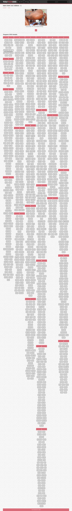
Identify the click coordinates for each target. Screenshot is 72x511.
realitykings (50, 171)
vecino (66, 213)
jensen (38, 98)
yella (66, 356)
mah (44, 309)
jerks (40, 106)
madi (39, 288)
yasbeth (65, 348)
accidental (8, 117)
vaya (65, 208)
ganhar (33, 158)
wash (66, 291)
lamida (42, 203)
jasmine (39, 78)
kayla (39, 176)
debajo (16, 204)
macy (40, 281)
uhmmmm (65, 87)
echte (17, 236)
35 (6, 47)
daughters (17, 186)
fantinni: (32, 109)
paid (49, 55)
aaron (7, 94)
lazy (41, 252)
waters (65, 299)
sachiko (54, 213)
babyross (6, 226)
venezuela (64, 239)
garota (33, 179)
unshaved (61, 151)
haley (32, 234)
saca (50, 213)
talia (65, 68)
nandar (43, 387)
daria (17, 174)
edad (17, 241)
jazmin (44, 88)
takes (61, 57)
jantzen (39, 65)
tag (63, 50)
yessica (65, 361)
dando (22, 153)
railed (51, 128)
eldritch (18, 277)
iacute (30, 301)
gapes (33, 169)
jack (39, 40)
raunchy (50, 151)
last (43, 231)
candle (17, 124)
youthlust (61, 369)
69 (11, 80)
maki (39, 332)
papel (54, 86)
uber (61, 82)
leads (40, 257)
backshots (8, 254)
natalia (39, 405)
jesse (43, 106)
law (45, 246)
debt (22, 207)
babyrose (10, 223)
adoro (10, 158)
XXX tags (27, 1)
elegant (17, 282)
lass (40, 231)
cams (22, 116)
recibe (50, 194)
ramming (55, 130)
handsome (30, 267)
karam (43, 143)
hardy (29, 292)
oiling (42, 465)
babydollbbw (8, 210)
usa (61, 163)
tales (62, 68)
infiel (33, 368)
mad (43, 281)
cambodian (19, 93)
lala (45, 200)
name (44, 374)
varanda (65, 203)
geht (27, 194)
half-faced (30, 236)
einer (21, 267)
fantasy (28, 106)
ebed (21, 229)
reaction (49, 158)
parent (50, 96)
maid (44, 314)
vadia (66, 177)
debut (16, 210)
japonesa (39, 75)
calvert (17, 80)
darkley (21, 174)
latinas (39, 241)
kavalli (39, 171)
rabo (56, 117)
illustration (30, 327)
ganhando (28, 158)
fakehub (30, 70)
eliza (17, 292)
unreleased (63, 148)
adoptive (5, 155)
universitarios (63, 138)
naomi (40, 392)
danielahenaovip (19, 163)
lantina (40, 213)
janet (44, 57)
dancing (17, 153)
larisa (43, 223)
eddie (21, 241)
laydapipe (44, 249)
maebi (39, 296)
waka (61, 265)
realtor (54, 176)
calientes (22, 70)
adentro (6, 153)
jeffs (41, 93)
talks (64, 73)
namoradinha (41, 379)
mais (44, 322)
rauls (54, 148)
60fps (11, 75)
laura (39, 244)
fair (27, 65)
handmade (33, 262)
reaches (54, 156)
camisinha (17, 109)
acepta (6, 127)
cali (17, 68)
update (66, 151)
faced (32, 42)
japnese (43, 73)
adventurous (8, 171)
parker (50, 101)
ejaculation (19, 272)
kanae (39, 133)
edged (17, 246)
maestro (44, 299)
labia (39, 188)
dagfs (18, 135)
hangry (33, 269)
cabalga (17, 42)
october (39, 444)
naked (44, 369)
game (33, 143)
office (39, 454)
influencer (28, 370)
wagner (65, 258)
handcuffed (30, 254)
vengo (66, 244)
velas (62, 226)
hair (27, 229)
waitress (65, 263)
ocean (44, 439)
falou (27, 83)
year (61, 354)
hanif (28, 272)
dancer (17, 151)
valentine (66, 188)
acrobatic (11, 135)
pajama (50, 65)
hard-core (32, 277)
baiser (10, 272)
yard (61, 348)
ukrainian (61, 92)
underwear (61, 112)
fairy (30, 65)
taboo (61, 45)
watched (66, 294)
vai (66, 185)
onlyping (43, 500)
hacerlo (32, 216)
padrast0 (50, 47)
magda (43, 301)
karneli (43, 151)
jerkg (39, 104)
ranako (50, 135)
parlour (54, 104)
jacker (43, 40)
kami (44, 128)
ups (61, 153)
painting (50, 60)
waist (62, 260)
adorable (11, 155)
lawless (38, 249)
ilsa (33, 329)
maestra (39, 299)
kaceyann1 (39, 115)
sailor (50, 231)
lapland (38, 216)
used (65, 166)
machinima (39, 276)
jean (41, 91)
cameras (17, 104)
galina (32, 138)
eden (18, 244)
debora (17, 207)
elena (17, 285)
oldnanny (44, 475)
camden (17, 96)
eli (19, 287)
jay (37, 86)
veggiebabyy (65, 221)
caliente (16, 70)
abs (10, 102)
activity (10, 138)
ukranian (66, 92)
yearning (65, 354)
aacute (6, 91)
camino (21, 106)
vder (66, 211)
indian (29, 360)
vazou (62, 211)
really (50, 176)
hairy (28, 234)
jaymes (39, 88)
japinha (39, 73)
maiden (39, 317)
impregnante (30, 340)
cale (22, 65)
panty (50, 80)
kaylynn (43, 176)
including (27, 355)
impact (32, 337)
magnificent (41, 306)
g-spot (28, 128)
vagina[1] (61, 182)
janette (39, 60)
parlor (50, 104)
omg (38, 495)
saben (54, 208)
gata (32, 181)
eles (16, 287)
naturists (38, 420)
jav (37, 80)
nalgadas (39, 371)
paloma (50, 70)
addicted (5, 148)
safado (55, 221)
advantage (8, 163)
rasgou (55, 146)
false (30, 83)
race (55, 120)
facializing (29, 57)
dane (16, 156)
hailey (32, 226)
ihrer (29, 322)
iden (27, 311)
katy (41, 169)
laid (38, 200)
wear (65, 311)
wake (61, 268)
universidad (63, 133)
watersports (61, 304)
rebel (50, 181)
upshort (65, 153)
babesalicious (8, 187)
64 (11, 78)
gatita (28, 184)
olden (45, 470)
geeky (32, 189)
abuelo (6, 107)
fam (28, 86)
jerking (43, 104)
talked (61, 70)
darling (18, 179)
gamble (28, 143)
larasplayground (41, 221)
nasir (40, 400)
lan (45, 203)
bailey (7, 269)
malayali (43, 337)
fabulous (32, 40)
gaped (27, 166)
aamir (11, 91)
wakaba (65, 265)
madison (43, 288)
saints (54, 231)
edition (21, 249)
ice (33, 304)
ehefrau (21, 257)
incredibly (29, 358)
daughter (22, 184)
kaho (38, 117)
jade (39, 47)
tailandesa (62, 52)
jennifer (39, 96)
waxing (62, 309)
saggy (50, 229)
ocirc (40, 442)
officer (43, 454)
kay (38, 174)
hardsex (28, 290)
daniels (17, 166)
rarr (54, 143)
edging (21, 246)
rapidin (55, 138)
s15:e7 (55, 203)
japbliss (44, 70)
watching (66, 296)
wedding (65, 319)
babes (8, 185)
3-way (10, 40)
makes (39, 329)
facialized (30, 55)
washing (61, 294)
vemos (61, 231)
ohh (38, 462)
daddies (17, 133)
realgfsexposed (53, 166)
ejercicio (18, 275)
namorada (44, 377)
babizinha (10, 195)
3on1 (8, 52)
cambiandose (19, 88)
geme (34, 197)
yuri (60, 384)
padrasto (55, 47)
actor (6, 140)
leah (43, 257)
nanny (40, 389)
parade (50, 91)
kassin (38, 156)
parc (50, 93)
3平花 (10, 55)
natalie (43, 405)
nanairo (43, 384)
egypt (22, 254)
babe (6, 182)
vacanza (61, 175)
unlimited (63, 143)
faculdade (33, 60)
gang (27, 151)
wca (66, 309)
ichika (28, 306)
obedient (39, 434)
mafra (39, 301)
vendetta (61, 234)
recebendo (52, 186)
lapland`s (44, 216)
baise (6, 272)
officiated (40, 459)
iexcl (34, 311)
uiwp (62, 89)
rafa (50, 125)
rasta (51, 148)
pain (56, 55)
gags (28, 138)
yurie (67, 384)
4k (7, 66)
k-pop (40, 112)
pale (55, 68)
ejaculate (19, 269)
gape (32, 163)
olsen (43, 490)
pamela (54, 70)
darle (21, 176)
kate (44, 161)
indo (32, 360)
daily (21, 135)
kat (43, 158)
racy (53, 123)
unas (60, 100)
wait (65, 260)
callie (18, 78)
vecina (61, 213)
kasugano (44, 156)
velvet (62, 229)
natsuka (43, 410)
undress (60, 115)
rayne (54, 153)
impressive (28, 350)
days (17, 199)
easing (17, 223)
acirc (5, 130)
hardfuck (30, 285)
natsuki (39, 412)
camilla (17, 106)
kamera (39, 128)
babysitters (8, 233)
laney (41, 208)
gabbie (28, 130)
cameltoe (17, 98)
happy (33, 275)
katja (42, 166)
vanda (67, 198)
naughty (43, 423)
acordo (10, 132)
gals (33, 140)
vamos (66, 193)
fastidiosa (33, 119)
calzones (17, 83)
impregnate (30, 342)
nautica (41, 425)
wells (67, 335)
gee (28, 189)
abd (11, 97)
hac (33, 211)
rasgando (50, 146)
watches (61, 296)
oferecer (43, 447)
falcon (28, 78)
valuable (61, 193)
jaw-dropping (39, 83)
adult (6, 161)
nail (45, 361)
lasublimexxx (39, 234)
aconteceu (10, 130)
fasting (30, 121)
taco (66, 47)
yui (63, 371)
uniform (65, 128)
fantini (33, 106)
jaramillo (44, 75)
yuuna (65, 389)
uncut (60, 105)
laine (41, 200)
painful (54, 57)
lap (43, 213)
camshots (17, 119)
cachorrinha (17, 52)
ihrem (30, 319)
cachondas (19, 50)
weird (65, 327)
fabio (28, 40)
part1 (55, 111)
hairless (32, 231)
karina (39, 151)
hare (32, 292)
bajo (8, 274)
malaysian (41, 342)
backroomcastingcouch (8, 249)
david (22, 186)
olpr (39, 490)
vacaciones (63, 172)
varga (61, 205)
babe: (10, 182)
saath (55, 205)
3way (6, 55)
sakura (52, 236)
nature (44, 417)
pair (55, 60)
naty (39, 423)
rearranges (50, 179)
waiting (61, 263)
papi (50, 88)
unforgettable (62, 125)
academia (10, 109)
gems (33, 202)
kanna (43, 135)
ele (21, 277)
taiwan (60, 55)
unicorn (61, 128)
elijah (22, 287)
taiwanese (66, 55)
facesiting (32, 50)
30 (11, 42)
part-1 (54, 109)
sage (54, 226)
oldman (38, 475)
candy (21, 124)
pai (56, 52)
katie (38, 166)
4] (5, 66)
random (54, 135)
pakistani (51, 68)
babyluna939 (8, 220)
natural (43, 412)
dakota (21, 138)
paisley (50, 63)
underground (65, 105)
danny (21, 166)
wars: (62, 291)
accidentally (8, 120)
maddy (39, 286)
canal (17, 121)
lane (38, 208)
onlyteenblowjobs (41, 503)
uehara (61, 84)
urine (66, 161)
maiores (39, 322)
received (50, 189)
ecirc (16, 239)
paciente (50, 42)
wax (66, 306)
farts (34, 114)
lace (39, 190)
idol (30, 311)
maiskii (43, 324)
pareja (54, 93)
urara (61, 158)
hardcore (27, 280)
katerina (39, 163)
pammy (49, 73)
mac (44, 263)
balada (6, 277)
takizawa (61, 63)
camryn (17, 116)
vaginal (66, 182)
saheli (54, 229)
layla (38, 252)
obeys (44, 434)
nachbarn (39, 354)
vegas (60, 221)
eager (17, 218)
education (21, 252)
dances (21, 151)
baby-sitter (8, 200)
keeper (43, 181)
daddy (22, 133)
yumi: (65, 379)
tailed (66, 52)
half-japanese (30, 239)
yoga (67, 364)
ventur (61, 249)
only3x (39, 500)
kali (45, 125)
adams (6, 145)
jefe (38, 93)
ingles (33, 373)
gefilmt (32, 192)
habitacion (29, 211)
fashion (28, 116)
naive (44, 366)
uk (65, 89)
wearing (61, 314)
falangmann (28, 75)
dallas (17, 140)
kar (39, 143)
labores (43, 188)
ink (28, 378)
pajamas (55, 65)
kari (39, 148)
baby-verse (8, 205)
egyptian (17, 257)
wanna (61, 283)
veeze (62, 216)
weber (61, 319)
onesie (39, 498)
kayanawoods (43, 174)
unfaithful (63, 123)
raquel (51, 140)
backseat (8, 251)
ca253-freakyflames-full (19, 40)
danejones (21, 156)
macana (38, 265)
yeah (66, 351)
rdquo (50, 156)
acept (11, 125)
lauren (43, 244)
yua (60, 371)
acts (5, 143)
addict (10, 145)
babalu (10, 180)
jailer (45, 50)
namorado (40, 382)
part (50, 109)
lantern (44, 211)
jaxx (45, 83)
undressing (62, 117)
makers (43, 327)
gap (28, 163)
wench (63, 337)
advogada (8, 173)
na (39, 348)
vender (65, 231)
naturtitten (44, 420)
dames (17, 143)
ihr (34, 317)
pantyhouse (50, 83)
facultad (28, 63)
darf (22, 171)
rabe (52, 117)
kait (45, 120)
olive (39, 483)
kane (39, 135)
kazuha (39, 179)
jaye (45, 86)
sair (49, 234)
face (28, 42)
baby (5, 197)
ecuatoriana (21, 239)
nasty (43, 400)
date (17, 181)
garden (32, 174)
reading (52, 161)
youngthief (66, 366)
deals (18, 202)
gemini (28, 202)
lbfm (45, 252)
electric (21, 280)
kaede (44, 115)
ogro (44, 459)
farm (33, 111)
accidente (7, 122)
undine (66, 112)
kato (45, 166)
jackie (39, 42)
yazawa (61, 351)
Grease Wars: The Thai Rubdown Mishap (34, 26)
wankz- (61, 281)
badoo (11, 261)
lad (44, 193)
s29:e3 (50, 205)
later (45, 234)
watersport (64, 301)
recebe (55, 184)
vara (61, 203)
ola (45, 467)
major (39, 327)
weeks (66, 324)
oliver (40, 485)
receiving (50, 192)
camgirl (22, 104)
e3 (17, 216)
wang (62, 276)
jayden (41, 86)
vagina (65, 180)
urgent (62, 161)
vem (66, 229)
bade (11, 259)
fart (30, 114)
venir (66, 246)
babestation (6, 190)
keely (39, 181)
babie (10, 192)
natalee (43, 402)
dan (22, 146)
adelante (6, 150)
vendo (66, 234)
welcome (63, 329)
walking (65, 271)
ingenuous (28, 373)
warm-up (62, 288)
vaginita (62, 185)
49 (11, 64)
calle (17, 75)
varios (65, 205)
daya (17, 197)
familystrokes (30, 93)
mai (43, 311)
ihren (34, 319)
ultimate (61, 94)
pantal (50, 75)
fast (32, 116)
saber (50, 211)
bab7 (6, 180)
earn (17, 221)
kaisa (38, 120)
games (28, 148)
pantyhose (54, 80)
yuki (61, 374)
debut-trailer (21, 210)
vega (66, 216)
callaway (21, 73)
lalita (38, 203)
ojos (38, 467)
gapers (28, 169)
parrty (55, 106)
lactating (40, 193)
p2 (50, 40)
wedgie (61, 322)
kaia (45, 117)
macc (39, 268)
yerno (61, 361)
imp (28, 337)
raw (50, 153)
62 (5, 78)
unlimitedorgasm (63, 146)
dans (18, 169)
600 (7, 75)
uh (60, 87)
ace (11, 122)
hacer (28, 216)
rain (54, 128)
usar (62, 166)
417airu (5, 61)
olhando (43, 480)
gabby (32, 130)
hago (28, 226)
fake (32, 68)
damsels (17, 146)
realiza (55, 171)
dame (21, 140)
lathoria (43, 236)
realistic (50, 169)
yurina (61, 387)
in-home (33, 350)
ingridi (28, 375)
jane (43, 55)
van (66, 195)
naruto (40, 397)
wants (62, 286)
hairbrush (32, 229)
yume (66, 377)
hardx (33, 290)
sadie (54, 216)
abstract (11, 104)
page (53, 52)
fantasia (27, 104)
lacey (43, 190)
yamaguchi (65, 343)
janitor (39, 63)
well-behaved (63, 332)
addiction (11, 148)
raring (51, 143)
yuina (67, 371)
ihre (26, 319)
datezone (17, 184)
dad (16, 130)
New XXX (21, 1)
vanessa (66, 200)
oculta (44, 444)
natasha (43, 407)
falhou (32, 80)
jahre (38, 50)
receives (55, 189)
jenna (45, 93)
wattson (61, 306)
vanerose (61, 200)
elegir (22, 282)
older (39, 472)
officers (39, 457)
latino (44, 241)
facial (33, 52)
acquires (5, 135)
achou (10, 127)
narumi (43, 394)
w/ (61, 258)
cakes (17, 60)
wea (62, 311)
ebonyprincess (19, 234)
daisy (17, 138)
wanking (61, 278)
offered (43, 449)
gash (29, 181)
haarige (28, 208)
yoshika (60, 366)
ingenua (33, 370)
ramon (50, 133)
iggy (28, 314)
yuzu (65, 392)
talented (61, 65)
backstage (6, 256)
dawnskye (19, 192)
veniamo (61, 246)
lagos (44, 198)
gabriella (29, 133)
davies (17, 189)
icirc (30, 309)
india (33, 358)
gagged (28, 135)
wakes (65, 268)
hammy (33, 249)
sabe (50, 208)
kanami (43, 133)
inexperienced (30, 365)
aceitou (6, 125)
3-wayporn (7, 42)
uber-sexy (65, 82)
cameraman (19, 101)
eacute (20, 216)
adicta (11, 153)
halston (28, 244)
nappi (39, 394)
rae (56, 123)
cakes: (21, 60)
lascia (38, 229)
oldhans (43, 472)
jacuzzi (44, 45)
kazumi (43, 179)
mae (44, 294)
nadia (39, 356)
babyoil (5, 223)
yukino (61, 377)
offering (39, 452)
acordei (6, 132)
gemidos (33, 199)
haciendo (28, 223)
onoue (41, 506)
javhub (44, 80)
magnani (43, 304)
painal (50, 57)
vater (62, 208)
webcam (65, 317)
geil (30, 194)
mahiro (40, 311)
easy (22, 223)
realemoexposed (52, 163)
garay (33, 171)
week (66, 322)
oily (45, 465)
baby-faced (10, 197)
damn (22, 143)
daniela (19, 161)
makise (38, 335)
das (21, 179)
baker (12, 274)
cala (17, 63)
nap (43, 392)
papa (56, 83)
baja (5, 274)
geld (27, 197)
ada (12, 143)
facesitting (29, 52)
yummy (61, 382)
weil (61, 327)
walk (61, 271)
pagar (49, 52)
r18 (49, 117)
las (43, 226)
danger (17, 158)
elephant (21, 285)
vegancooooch (63, 218)
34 (12, 45)
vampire (62, 195)
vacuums (61, 177)
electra (17, 280)
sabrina (54, 211)
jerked (39, 101)
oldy (38, 477)
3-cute (6, 40)
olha (39, 480)
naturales (39, 415)
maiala (39, 314)
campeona (21, 111)
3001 (5, 45)
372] (10, 47)
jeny (42, 98)
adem (11, 150)
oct (43, 442)
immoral (33, 335)
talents (66, 65)
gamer (33, 146)
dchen (21, 199)
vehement (62, 223)
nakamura (39, 369)
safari (50, 223)
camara (19, 86)
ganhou (28, 161)
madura (39, 294)
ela (22, 275)
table (67, 42)
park (54, 98)
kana (44, 130)
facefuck (30, 45)
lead (43, 254)
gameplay (28, 146)
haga (33, 223)
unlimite (66, 140)
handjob (33, 257)
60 (4, 75)
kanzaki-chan (39, 140)
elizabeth (21, 292)
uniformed (66, 130)
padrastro (51, 50)
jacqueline (39, 45)
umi (63, 97)
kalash (41, 125)
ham (33, 244)
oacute (39, 431)
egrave (17, 254)
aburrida (10, 107)
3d (4, 52)
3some (11, 52)
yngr (63, 364)
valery (66, 190)
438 (9, 64)
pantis (50, 78)
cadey (22, 55)
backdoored (8, 243)
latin (39, 239)
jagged (43, 47)
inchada (32, 352)
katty (38, 169)
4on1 (11, 66)
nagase (44, 359)
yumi (62, 379)
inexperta (28, 368)
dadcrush (21, 130)
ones (45, 495)
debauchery (21, 204)
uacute (65, 79)
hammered (30, 246)
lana (39, 205)
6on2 (8, 85)
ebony (19, 231)
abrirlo (7, 102)
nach (43, 348)
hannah (28, 275)
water (61, 299)
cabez (21, 45)
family (32, 86)
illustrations (29, 329)
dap (21, 169)
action (6, 138)
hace (28, 213)
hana (29, 252)
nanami (39, 387)
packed (55, 42)
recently (55, 192)
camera (22, 98)
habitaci (32, 208)
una (67, 97)
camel (22, 96)
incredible (33, 355)
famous (29, 98)
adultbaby (10, 161)
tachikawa (62, 47)
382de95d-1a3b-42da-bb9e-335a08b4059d (8, 50)
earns (21, 221)
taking (66, 60)
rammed (50, 130)
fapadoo (28, 111)
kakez (43, 123)
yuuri (62, 392)
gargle (33, 176)
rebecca (55, 179)
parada (54, 88)
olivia (43, 485)
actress (10, 140)
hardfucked (30, 287)
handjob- (28, 259)
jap (39, 68)
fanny (29, 101)
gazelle (32, 186)
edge (21, 244)
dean (21, 202)
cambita (21, 91)
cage (18, 57)
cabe (17, 45)
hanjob (32, 272)
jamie (40, 55)
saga (51, 226)
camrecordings (19, 114)
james (44, 52)
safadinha (50, 221)
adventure (8, 168)
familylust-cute (30, 88)
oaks (44, 431)
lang (45, 208)
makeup (43, 329)
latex (39, 236)
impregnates (30, 347)
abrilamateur (10, 99)
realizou (54, 174)
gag (33, 133)
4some (10, 69)
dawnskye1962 (19, 194)
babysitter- (8, 231)
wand (66, 273)
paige (53, 55)
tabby (63, 42)
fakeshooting (30, 73)
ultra (66, 94)
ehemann (17, 259)
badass (11, 256)
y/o (60, 343)
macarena (44, 265)
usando (65, 163)
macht (44, 278)
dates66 (21, 181)
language (39, 211)
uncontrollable (63, 102)
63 (8, 78)
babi (6, 192)
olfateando (43, 477)
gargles (28, 179)
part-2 (51, 111)
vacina (66, 175)
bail (12, 264)
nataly (39, 407)
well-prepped (61, 335)
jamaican (39, 52)
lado (42, 195)
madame (44, 283)
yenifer (65, 359)
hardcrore (33, 280)
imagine (27, 332)
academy (6, 112)
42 (12, 61)
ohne (42, 462)
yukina (65, 374)
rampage (54, 133)
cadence (17, 55)
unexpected (63, 120)
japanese (39, 70)
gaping (28, 171)
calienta (20, 68)
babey (11, 190)
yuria (63, 384)
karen (44, 146)
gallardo (28, 140)
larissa (40, 226)
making (43, 332)
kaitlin (39, 123)
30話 (9, 45)
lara (41, 218)
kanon (41, 138)
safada (50, 218)
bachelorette (8, 238)
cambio (17, 91)
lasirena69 (43, 229)
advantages (8, 166)
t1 (64, 40)
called (21, 75)
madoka (38, 291)
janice (44, 60)
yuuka (61, 389)
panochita (55, 73)
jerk (45, 98)
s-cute (49, 200)
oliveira (43, 483)
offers (44, 452)
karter (43, 153)
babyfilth (11, 213)
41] (9, 61)
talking (65, 70)
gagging (32, 135)
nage (38, 361)
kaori (45, 140)
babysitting (8, 236)
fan (32, 98)
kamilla (39, 130)
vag (61, 180)
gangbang (30, 153)
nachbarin (41, 351)
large (40, 223)
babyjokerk (8, 215)
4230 (5, 64)
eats (17, 229)
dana (17, 148)
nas (43, 397)
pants (55, 78)
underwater (63, 110)
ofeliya (39, 447)
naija (42, 361)
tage (66, 50)
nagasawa (39, 359)
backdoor (8, 241)
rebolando (54, 181)
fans (32, 101)
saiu (52, 234)
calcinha (17, 65)
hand (32, 252)
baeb (8, 264)
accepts (10, 114)
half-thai (27, 241)
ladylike (39, 198)
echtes (21, 236)
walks (62, 273)
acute (8, 143)
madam (38, 283)
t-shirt (61, 40)
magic (39, 304)
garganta (28, 176)
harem (30, 295)
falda (33, 78)
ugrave (66, 84)
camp (16, 111)
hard (28, 277)
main (44, 317)
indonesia (30, 363)
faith (29, 68)
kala (38, 125)
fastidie (27, 119)
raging (54, 125)
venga (67, 241)
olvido (40, 493)
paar (54, 40)
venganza (61, 244)
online (44, 498)
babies (5, 195)
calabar (21, 63)
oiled (38, 465)
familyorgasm (30, 91)
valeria (61, 190)
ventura (65, 249)
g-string (32, 128)
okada (42, 467)
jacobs (43, 42)
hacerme (30, 218)
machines (41, 273)
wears (66, 314)
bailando (6, 267)
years (62, 356)
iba (27, 304)
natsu (39, 410)
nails (43, 364)
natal (39, 402)
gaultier (32, 184)
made (44, 286)
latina (43, 239)
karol (39, 153)
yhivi (60, 364)
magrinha (40, 309)
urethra (65, 158)
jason (44, 78)
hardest (32, 282)
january (43, 65)
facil (33, 57)
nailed (40, 364)
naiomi (39, 366)
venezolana (65, 236)
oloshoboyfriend (41, 488)
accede (11, 112)
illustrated (30, 324)
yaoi (67, 346)
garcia (28, 174)
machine (44, 271)
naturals (44, 415)
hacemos (32, 213)
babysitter (8, 228)
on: (41, 495)
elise (23, 290)
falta (34, 83)
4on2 (6, 69)
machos (39, 278)
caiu (21, 57)
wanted (65, 283)
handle (33, 259)
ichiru (27, 309)
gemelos (28, 199)
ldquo (40, 254)
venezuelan (61, 241)
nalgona (39, 374)
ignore (32, 314)
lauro (38, 246)
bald (8, 279)
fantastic (33, 104)
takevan (65, 57)
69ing (5, 83)
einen (17, 267)
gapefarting (32, 166)
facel (33, 47)
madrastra (44, 291)
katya (45, 169)
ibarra (30, 304)
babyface (6, 213)
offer (39, 449)
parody (50, 106)
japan (43, 68)
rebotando (50, 184)
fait (33, 65)
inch (28, 352)
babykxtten (8, 218)
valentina (61, 188)
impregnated (30, 345)
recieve (54, 194)
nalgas (44, 371)
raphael (50, 138)
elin (16, 290)
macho (44, 276)
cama (22, 83)
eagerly (21, 218)
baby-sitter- (8, 203)
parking (54, 101)
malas (39, 337)
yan (60, 346)
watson (66, 304)
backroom (8, 246)
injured (32, 375)
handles (27, 262)
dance (21, 148)
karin (43, 148)
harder (28, 282)
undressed (66, 115)
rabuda (50, 120)
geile (34, 194)
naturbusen (39, 417)
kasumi (40, 158)
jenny (44, 96)
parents (54, 96)
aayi (10, 94)
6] (8, 83)
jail (41, 50)
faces (28, 50)
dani (22, 158)
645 (5, 80)
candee (21, 121)
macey (43, 268)
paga (55, 50)
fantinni (28, 109)
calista (17, 73)
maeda (43, 296)
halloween (33, 241)
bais (10, 269)
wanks (66, 278)
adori (6, 158)
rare (54, 140)
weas (61, 317)
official (44, 457)
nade (44, 354)
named (38, 377)
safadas (54, 218)
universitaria (63, 135)
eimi (17, 264)
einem (21, 264)
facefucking (28, 47)
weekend (61, 324)
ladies (38, 195)
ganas (32, 148)
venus (63, 252)
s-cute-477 (55, 200)
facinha (27, 60)
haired (28, 231)
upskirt (66, 156)
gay (28, 186)
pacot (50, 45)
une (66, 117)
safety (54, 223)
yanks (63, 346)
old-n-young (39, 470)
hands (27, 264)
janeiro (39, 57)
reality (55, 169)
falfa (28, 80)
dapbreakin (18, 171)
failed (33, 63)
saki (56, 234)
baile (11, 267)
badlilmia (6, 261)
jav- (40, 80)
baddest (6, 259)
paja (55, 63)
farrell (27, 114)
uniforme (60, 130)
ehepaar (22, 259)
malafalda (44, 335)
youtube (66, 369)
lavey (42, 246)
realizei (50, 174)
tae (60, 50)
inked (32, 378)
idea (34, 309)
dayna (21, 197)
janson (43, 63)
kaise (42, 120)
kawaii (43, 171)
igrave (27, 317)
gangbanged (30, 156)
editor (17, 252)
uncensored (65, 100)
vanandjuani (61, 198)
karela (39, 146)
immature (33, 332)
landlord (43, 205)
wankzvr (66, 281)
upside (61, 156)
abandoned (7, 97)
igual (31, 317)
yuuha (65, 387)
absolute (6, 104)
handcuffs (28, 257)
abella (5, 99)
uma (60, 97)
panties (54, 75)
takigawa (61, 60)
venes (60, 236)
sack (51, 216)
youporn (4, 7)
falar (33, 75)
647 (8, 80)
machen (39, 271)
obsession (39, 439)
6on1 (12, 83)
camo (22, 109)
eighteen (17, 262)
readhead (55, 158)
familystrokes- (30, 96)
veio (66, 223)
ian (33, 301)
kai (41, 117)
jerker (44, 101)
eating (21, 226)
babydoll (8, 208)
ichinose (32, 306)
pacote (54, 45)
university (61, 140)
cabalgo (21, 42)
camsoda (22, 119)
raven (55, 151)
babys (11, 226)
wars (9, 7)
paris (51, 98)
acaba (5, 109)
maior (44, 319)
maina (39, 319)
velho (65, 226)
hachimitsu (30, 221)
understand (63, 107)
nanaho (39, 384)
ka (43, 112)
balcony (10, 277)
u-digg (61, 79)
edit (17, 249)
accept (6, 114)
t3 (59, 42)
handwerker (28, 269)
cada (23, 52)
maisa (39, 324)
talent (66, 63)
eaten (17, 226)
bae (5, 264)
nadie (43, 356)
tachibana (65, 45)
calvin (21, 80)
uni (67, 125)
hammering (28, 249)
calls (21, 78)
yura (66, 382)
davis (22, 189)
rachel (49, 123)
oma (43, 493)
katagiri (39, 161)
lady (45, 195)
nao (43, 389)
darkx (17, 176)
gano (33, 161)
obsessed (41, 436)
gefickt (28, 192)
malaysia (41, 340)
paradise (54, 91)
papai (51, 86)
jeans (44, 91)
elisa (19, 290)
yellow (61, 359)
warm (66, 286)
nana (44, 382)
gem (30, 197)
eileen (22, 262)
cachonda (19, 47)
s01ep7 (50, 203)
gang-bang (32, 151)
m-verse (39, 263)
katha (44, 163)
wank (66, 276)
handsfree (32, 264)
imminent (28, 335)
